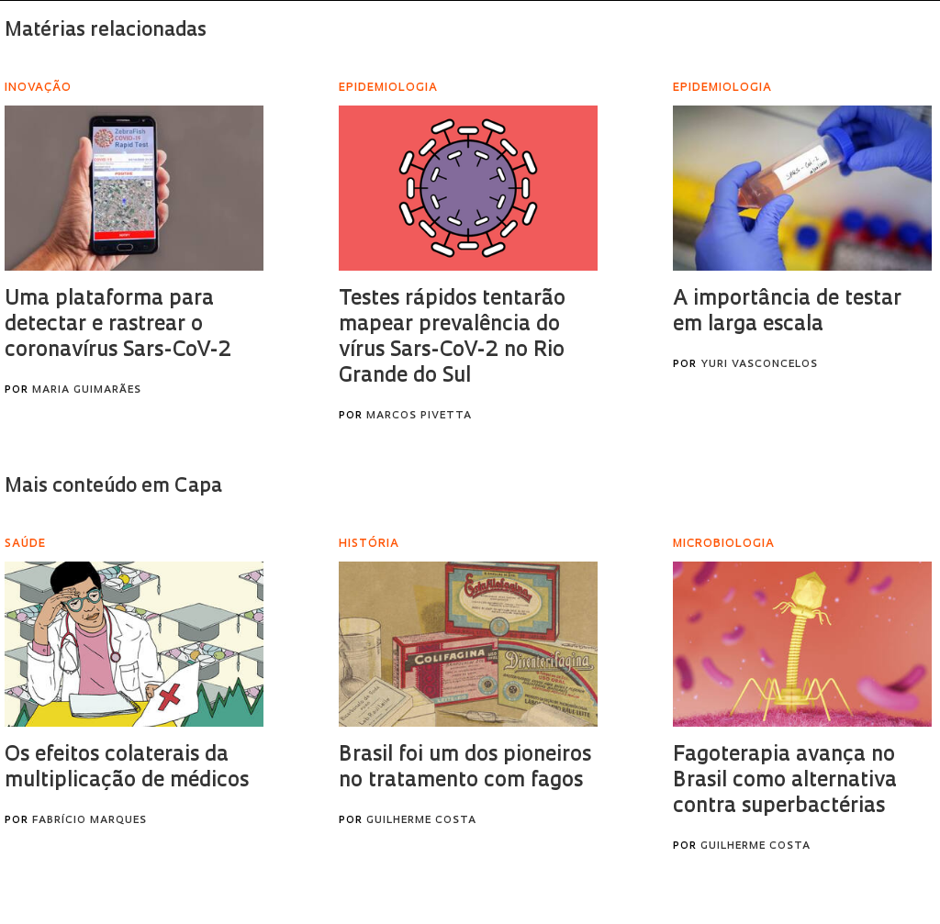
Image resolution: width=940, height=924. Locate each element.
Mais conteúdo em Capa (113, 486)
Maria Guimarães (86, 390)
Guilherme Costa (421, 821)
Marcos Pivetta (419, 416)
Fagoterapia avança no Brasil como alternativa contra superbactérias (785, 781)
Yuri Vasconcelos (759, 365)
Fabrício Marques (89, 821)
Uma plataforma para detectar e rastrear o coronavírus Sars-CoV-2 (118, 325)
